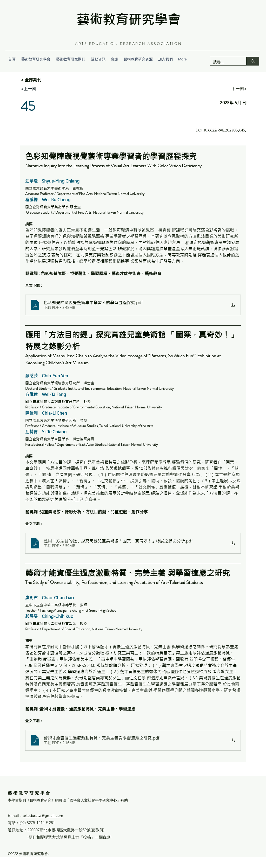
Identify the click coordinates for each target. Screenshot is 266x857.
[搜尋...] (224, 62)
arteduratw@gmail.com (43, 815)
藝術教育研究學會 (129, 19)
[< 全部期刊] (38, 79)
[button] (70, 59)
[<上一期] (28, 88)
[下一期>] (239, 88)
